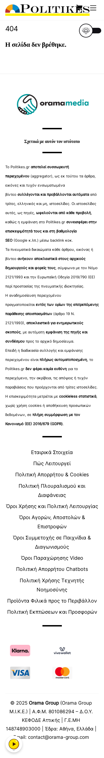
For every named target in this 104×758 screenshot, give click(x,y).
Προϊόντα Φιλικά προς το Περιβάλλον (52, 601)
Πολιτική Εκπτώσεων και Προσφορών (52, 612)
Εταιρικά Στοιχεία (52, 452)
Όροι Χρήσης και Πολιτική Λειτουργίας (52, 506)
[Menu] (93, 7)
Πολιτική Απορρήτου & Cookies (52, 474)
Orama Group (44, 703)
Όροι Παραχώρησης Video (52, 558)
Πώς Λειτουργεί (52, 463)
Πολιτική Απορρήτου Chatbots (52, 569)
